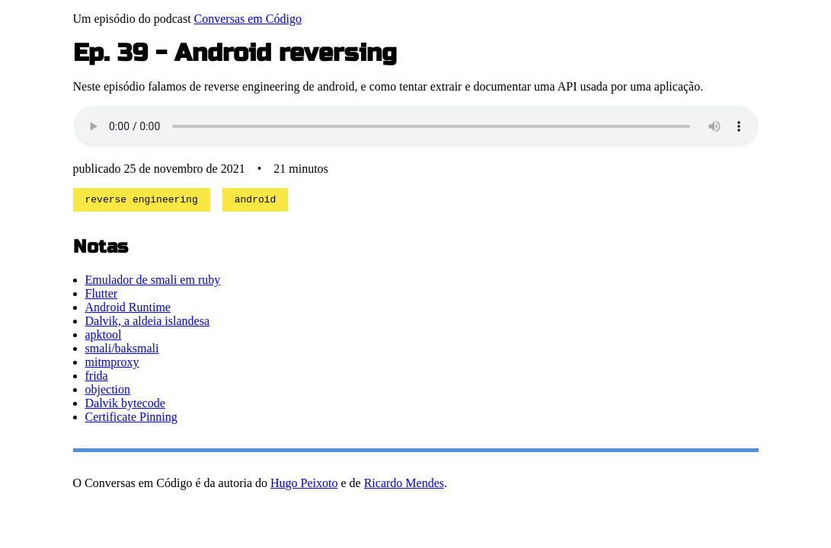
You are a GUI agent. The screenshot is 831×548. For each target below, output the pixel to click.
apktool (103, 336)
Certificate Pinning (131, 419)
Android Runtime (128, 309)
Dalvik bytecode (125, 405)
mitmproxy (112, 364)
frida (96, 377)
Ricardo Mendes (404, 485)
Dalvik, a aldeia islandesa (147, 323)
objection (108, 391)
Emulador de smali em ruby (153, 282)
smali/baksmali (122, 350)
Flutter (101, 295)
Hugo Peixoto (303, 485)
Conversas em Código (248, 18)
